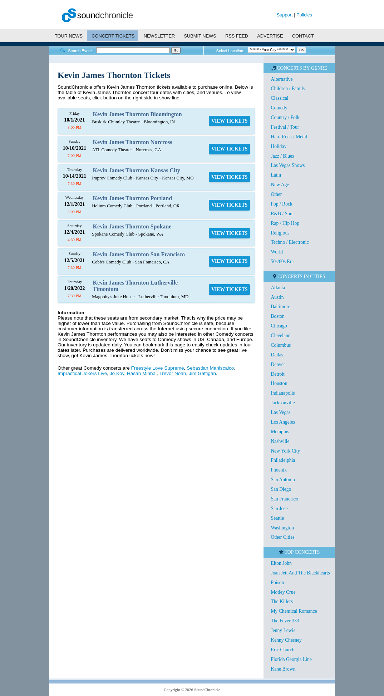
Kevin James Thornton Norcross (132, 142)
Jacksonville (283, 402)
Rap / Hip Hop (285, 223)
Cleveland (280, 335)
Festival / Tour (285, 127)
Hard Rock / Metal (289, 136)
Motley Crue (283, 592)
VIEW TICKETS (229, 121)
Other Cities (282, 537)
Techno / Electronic (290, 242)
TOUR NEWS (69, 36)
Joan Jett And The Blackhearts (300, 573)
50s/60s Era (282, 261)
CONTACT (303, 36)
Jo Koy (117, 373)
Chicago (279, 326)
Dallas (277, 354)
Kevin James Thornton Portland (132, 198)
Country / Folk (285, 117)
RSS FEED (236, 36)
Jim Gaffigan (202, 373)
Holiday (278, 146)
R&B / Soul (282, 213)
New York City (285, 451)
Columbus (281, 345)
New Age (280, 184)
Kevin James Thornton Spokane (132, 226)
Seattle (277, 518)
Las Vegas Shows (288, 165)
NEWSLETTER (159, 36)
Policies (304, 15)
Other (276, 194)
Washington (282, 527)
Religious (280, 233)
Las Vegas (280, 412)
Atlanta (278, 287)
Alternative (281, 79)
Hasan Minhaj (142, 373)
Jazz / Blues (282, 156)
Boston (278, 316)
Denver (278, 364)
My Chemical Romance (294, 611)
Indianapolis (283, 393)
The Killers (282, 601)
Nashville (280, 441)
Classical (279, 98)
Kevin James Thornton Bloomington (137, 114)
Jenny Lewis (283, 630)
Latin (276, 175)
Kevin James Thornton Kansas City (136, 170)
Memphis (280, 431)
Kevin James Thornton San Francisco (139, 254)
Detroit (278, 374)
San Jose (279, 508)
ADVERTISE (270, 36)
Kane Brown (283, 669)
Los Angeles (283, 422)
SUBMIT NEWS (200, 36)
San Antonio (283, 479)
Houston (279, 383)
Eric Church (282, 649)
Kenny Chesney (286, 640)
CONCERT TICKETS (113, 36)
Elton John (281, 563)
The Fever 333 (285, 620)
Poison (277, 582)
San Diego (281, 489)
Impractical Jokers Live (82, 373)
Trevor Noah (172, 373)
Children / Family (288, 88)
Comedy (279, 107)
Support (285, 15)
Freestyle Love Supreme (157, 368)
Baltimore (280, 306)
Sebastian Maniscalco (210, 368)
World (277, 252)
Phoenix (279, 470)
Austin (277, 297)
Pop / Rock (281, 204)
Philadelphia (283, 460)
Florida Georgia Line (291, 659)
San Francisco (284, 499)
